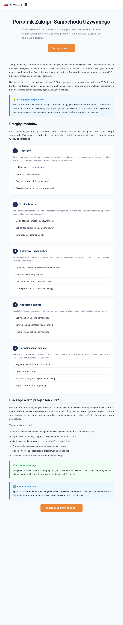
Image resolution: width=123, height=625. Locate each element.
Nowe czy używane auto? (28, 174)
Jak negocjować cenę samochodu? (33, 318)
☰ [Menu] (26, 4)
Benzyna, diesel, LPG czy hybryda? (32, 181)
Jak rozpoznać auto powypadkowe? (33, 281)
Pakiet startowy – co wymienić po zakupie (36, 378)
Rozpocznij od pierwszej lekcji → (61, 508)
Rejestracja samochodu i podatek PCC (34, 364)
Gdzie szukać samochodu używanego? (35, 221)
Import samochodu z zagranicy (31, 385)
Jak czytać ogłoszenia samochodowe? (35, 228)
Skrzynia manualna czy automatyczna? (35, 188)
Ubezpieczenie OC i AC (27, 371)
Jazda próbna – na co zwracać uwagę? (35, 288)
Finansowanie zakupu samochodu (32, 332)
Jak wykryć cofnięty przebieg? (30, 274)
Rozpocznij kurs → (61, 48)
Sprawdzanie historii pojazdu (30, 235)
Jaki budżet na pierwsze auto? (30, 167)
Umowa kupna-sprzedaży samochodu (34, 325)
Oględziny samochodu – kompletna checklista (38, 267)
